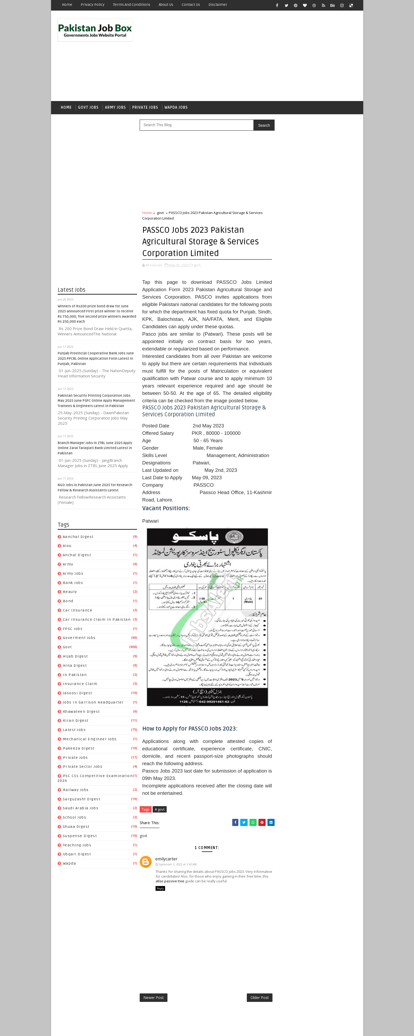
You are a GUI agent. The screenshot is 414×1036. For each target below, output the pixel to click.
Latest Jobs (74, 730)
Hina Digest (75, 665)
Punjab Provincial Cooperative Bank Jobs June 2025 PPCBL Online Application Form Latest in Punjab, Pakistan (96, 359)
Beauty (70, 592)
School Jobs (75, 817)
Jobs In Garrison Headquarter (93, 702)
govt (67, 647)
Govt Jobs (88, 107)
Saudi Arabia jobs (81, 808)
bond (68, 601)
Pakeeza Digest (79, 748)
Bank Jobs (73, 583)
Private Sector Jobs (83, 767)
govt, (197, 265)
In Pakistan (75, 675)
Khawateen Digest (81, 711)
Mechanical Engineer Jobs (90, 739)
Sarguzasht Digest (82, 799)
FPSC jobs (73, 629)
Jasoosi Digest (77, 693)
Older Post (260, 997)
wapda (69, 863)
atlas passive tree (170, 881)
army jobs (73, 573)
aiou (67, 546)
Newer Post (153, 997)
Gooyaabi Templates (151, 1027)
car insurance (78, 610)
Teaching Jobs (77, 845)
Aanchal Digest (78, 537)
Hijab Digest (75, 656)
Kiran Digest (76, 721)
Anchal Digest (77, 555)
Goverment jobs (79, 638)
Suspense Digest (80, 836)
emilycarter (167, 859)
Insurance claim (80, 684)
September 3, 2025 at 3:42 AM (178, 864)
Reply (160, 888)
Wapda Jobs (176, 107)
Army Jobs (115, 107)
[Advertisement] (260, 56)
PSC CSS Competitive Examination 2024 (315, 694)
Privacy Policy (92, 4)
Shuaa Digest (76, 826)
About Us (166, 4)
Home (67, 4)
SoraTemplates (91, 1027)
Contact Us (191, 4)
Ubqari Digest (77, 854)
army (68, 564)
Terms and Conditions (131, 4)
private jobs (75, 757)
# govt (160, 809)
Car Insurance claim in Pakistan (97, 619)
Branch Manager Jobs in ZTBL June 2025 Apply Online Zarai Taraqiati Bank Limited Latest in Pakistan (95, 448)
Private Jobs (145, 107)
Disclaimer (217, 4)
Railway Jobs (76, 790)
